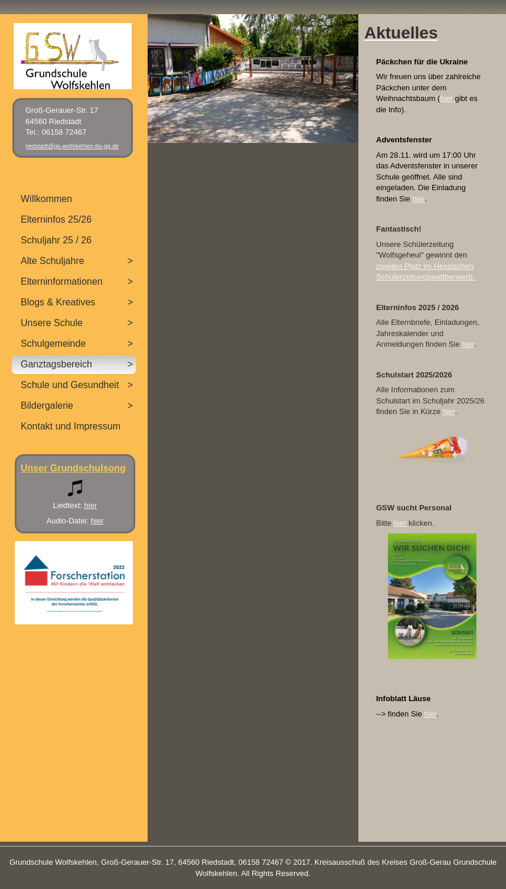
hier (447, 98)
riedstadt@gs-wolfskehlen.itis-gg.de (72, 146)
